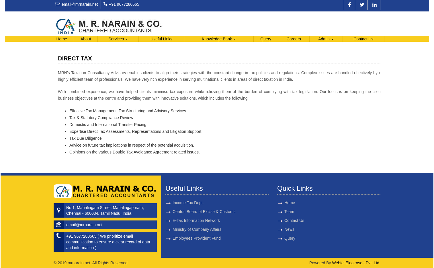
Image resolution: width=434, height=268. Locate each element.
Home (61, 39)
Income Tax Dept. (188, 196)
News (283, 229)
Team (283, 211)
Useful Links (161, 39)
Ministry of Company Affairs (197, 222)
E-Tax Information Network (196, 214)
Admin (326, 39)
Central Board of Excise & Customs (204, 205)
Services (118, 39)
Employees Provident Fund (197, 231)
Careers (294, 39)
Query (265, 39)
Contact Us (363, 39)
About (86, 39)
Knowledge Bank (219, 39)
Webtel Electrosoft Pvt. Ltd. (356, 263)
